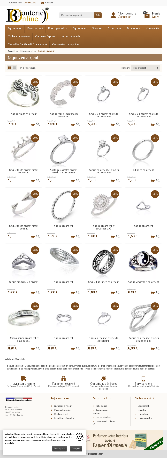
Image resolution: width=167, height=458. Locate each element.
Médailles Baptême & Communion (27, 44)
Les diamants (143, 406)
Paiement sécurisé (62, 410)
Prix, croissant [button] (139, 67)
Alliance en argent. (143, 169)
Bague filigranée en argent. (103, 281)
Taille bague (101, 406)
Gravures (97, 28)
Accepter (76, 448)
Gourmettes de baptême (65, 44)
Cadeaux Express (45, 36)
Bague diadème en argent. (23, 281)
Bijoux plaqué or (57, 28)
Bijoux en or (15, 28)
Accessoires (114, 28)
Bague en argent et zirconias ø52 (103, 227)
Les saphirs (142, 414)
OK (98, 15)
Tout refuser (59, 448)
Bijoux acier (79, 28)
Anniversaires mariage (100, 411)
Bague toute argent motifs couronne (23, 171)
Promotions (133, 28)
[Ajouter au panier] (33, 124)
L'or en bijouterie (104, 417)
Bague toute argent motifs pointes (23, 227)
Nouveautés (152, 28)
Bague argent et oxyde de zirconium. (103, 339)
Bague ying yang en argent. (143, 281)
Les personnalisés (70, 36)
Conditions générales (64, 418)
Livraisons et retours (63, 406)
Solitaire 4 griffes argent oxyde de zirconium (63, 171)
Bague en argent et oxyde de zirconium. (103, 115)
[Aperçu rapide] (38, 124)
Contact (47, 2)
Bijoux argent (35, 28)
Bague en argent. (64, 225)
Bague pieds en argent (24, 113)
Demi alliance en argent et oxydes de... (23, 339)
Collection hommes (19, 36)
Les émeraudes (144, 418)
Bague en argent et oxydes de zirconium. (103, 171)
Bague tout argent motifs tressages (64, 115)
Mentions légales (61, 414)
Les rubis (141, 410)
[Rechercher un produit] (76, 15)
